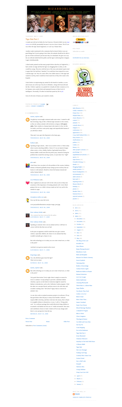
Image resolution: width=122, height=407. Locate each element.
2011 (76, 208)
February (79, 381)
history (75, 147)
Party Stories (76, 137)
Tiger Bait (79, 347)
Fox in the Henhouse (82, 330)
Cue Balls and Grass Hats (83, 322)
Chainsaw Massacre (81, 338)
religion (75, 127)
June (78, 235)
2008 (76, 216)
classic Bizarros (77, 118)
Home (48, 321)
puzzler (75, 198)
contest (75, 120)
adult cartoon (76, 176)
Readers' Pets (76, 191)
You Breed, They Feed (82, 291)
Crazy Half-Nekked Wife (80, 135)
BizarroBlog (61, 8)
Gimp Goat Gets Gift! (82, 372)
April (78, 376)
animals (75, 123)
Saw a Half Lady (81, 361)
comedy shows (77, 125)
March (79, 378)
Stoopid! (78, 364)
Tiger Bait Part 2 (32, 39)
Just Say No (79, 324)
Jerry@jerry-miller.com (37, 197)
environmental (77, 174)
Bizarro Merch (77, 184)
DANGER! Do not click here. (81, 58)
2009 (76, 213)
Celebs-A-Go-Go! (81, 294)
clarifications (76, 140)
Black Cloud (79, 296)
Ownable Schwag (78, 162)
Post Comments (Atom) (40, 325)
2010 (76, 210)
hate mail (75, 179)
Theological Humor (81, 319)
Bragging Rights (77, 167)
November (80, 221)
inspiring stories (77, 181)
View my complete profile (82, 397)
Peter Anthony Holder (36, 212)
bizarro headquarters (78, 172)
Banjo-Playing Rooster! (82, 249)
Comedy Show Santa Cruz (83, 355)
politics (75, 142)
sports (74, 157)
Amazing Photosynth (82, 282)
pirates (75, 189)
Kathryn (32, 143)
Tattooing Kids (80, 263)
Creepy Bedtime (80, 369)
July (78, 232)
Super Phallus (80, 288)
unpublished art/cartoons (80, 154)
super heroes (76, 159)
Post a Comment (30, 318)
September (80, 227)
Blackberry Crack (81, 252)
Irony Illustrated (80, 336)
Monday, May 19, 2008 (39, 314)
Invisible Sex (80, 243)
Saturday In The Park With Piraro (85, 341)
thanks (75, 164)
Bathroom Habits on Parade (84, 271)
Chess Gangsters (81, 316)
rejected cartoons (77, 196)
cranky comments (37, 106)
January (79, 384)
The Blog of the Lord (82, 240)
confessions (76, 130)
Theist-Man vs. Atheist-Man (84, 285)
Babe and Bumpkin (81, 254)
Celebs (75, 145)
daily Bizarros (77, 108)
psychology (76, 152)
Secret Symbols (80, 260)
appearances (76, 132)
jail (62, 91)
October (79, 224)
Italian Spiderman (81, 280)
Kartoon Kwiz (77, 194)
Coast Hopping (80, 327)
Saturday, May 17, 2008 (40, 217)
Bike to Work (80, 313)
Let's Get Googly (81, 277)
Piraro (77, 394)
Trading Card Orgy (81, 352)
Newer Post (29, 321)
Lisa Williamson (35, 180)
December (80, 218)
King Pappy (33, 255)
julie (31, 162)
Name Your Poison (81, 305)
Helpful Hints (76, 115)
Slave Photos (80, 246)
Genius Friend (80, 358)
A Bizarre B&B (80, 344)
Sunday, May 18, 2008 (39, 263)
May (78, 238)
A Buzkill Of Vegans (82, 310)
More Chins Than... (81, 299)
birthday (75, 186)
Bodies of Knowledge (82, 266)
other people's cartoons (79, 149)
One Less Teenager (81, 350)
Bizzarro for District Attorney (84, 257)
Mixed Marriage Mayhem (83, 308)
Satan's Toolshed (81, 302)
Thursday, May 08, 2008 (40, 138)
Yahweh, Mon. (80, 366)
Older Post (67, 321)
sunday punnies (77, 169)
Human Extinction (81, 274)
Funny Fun (76, 113)
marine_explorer (35, 116)
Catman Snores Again (82, 268)
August (79, 230)
